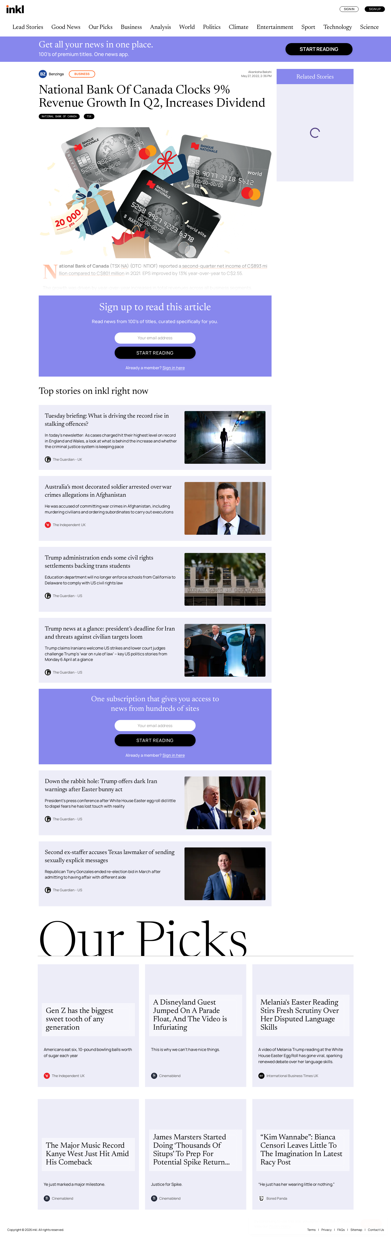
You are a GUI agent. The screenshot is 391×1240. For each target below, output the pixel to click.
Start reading (319, 49)
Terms (311, 1230)
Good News (65, 27)
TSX (89, 116)
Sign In (349, 9)
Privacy (326, 1230)
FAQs (341, 1230)
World (187, 27)
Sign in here (173, 368)
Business (131, 27)
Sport (308, 27)
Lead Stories (27, 27)
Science (369, 27)
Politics (212, 27)
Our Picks (101, 27)
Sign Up (375, 9)
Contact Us (376, 1230)
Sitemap (356, 1230)
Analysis (160, 27)
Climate (239, 27)
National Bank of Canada (59, 116)
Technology (337, 27)
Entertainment (275, 27)
